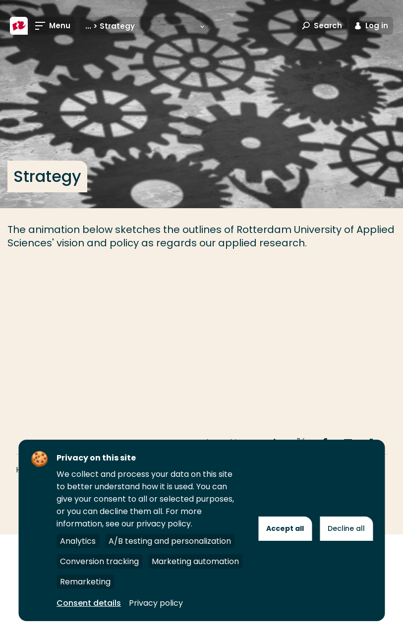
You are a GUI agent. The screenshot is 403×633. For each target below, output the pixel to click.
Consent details (89, 603)
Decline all (346, 528)
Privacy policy (156, 603)
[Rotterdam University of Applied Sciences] (19, 26)
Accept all (285, 528)
